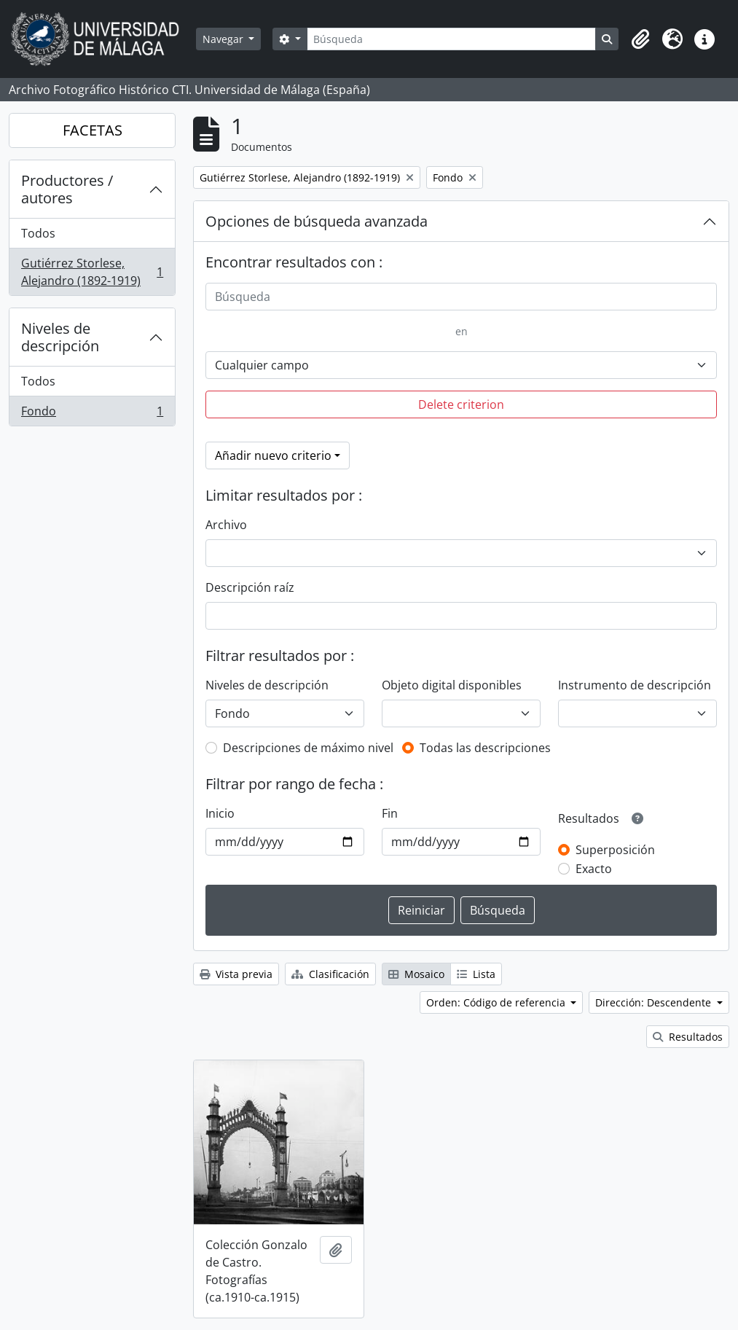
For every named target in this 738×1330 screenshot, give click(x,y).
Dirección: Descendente (654, 1002)
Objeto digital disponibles (452, 685)
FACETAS (92, 130)
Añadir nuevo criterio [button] (273, 455)
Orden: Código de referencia (497, 1002)
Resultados (688, 1037)
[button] (640, 39)
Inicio (220, 813)
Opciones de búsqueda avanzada (316, 221)
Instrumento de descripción (634, 685)
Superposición (615, 850)
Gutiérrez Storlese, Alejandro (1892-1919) (91, 272)
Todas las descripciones (485, 748)
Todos (38, 233)
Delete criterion (461, 404)
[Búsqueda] (451, 39)
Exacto (594, 869)
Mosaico (416, 974)
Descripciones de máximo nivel (308, 748)
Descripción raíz (249, 587)
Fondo (91, 414)
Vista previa (236, 974)
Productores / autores (67, 189)
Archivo (226, 525)
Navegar (224, 39)
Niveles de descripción (60, 337)
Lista (476, 974)
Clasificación (330, 974)
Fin (390, 813)
